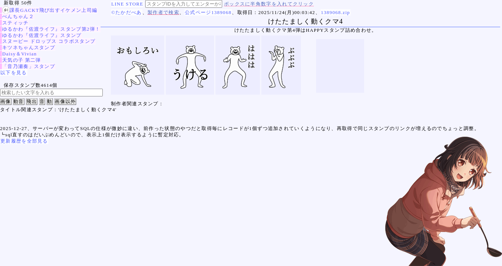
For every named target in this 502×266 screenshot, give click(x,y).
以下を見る (13, 72)
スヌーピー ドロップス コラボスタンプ (48, 41)
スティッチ (15, 22)
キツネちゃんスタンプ (28, 47)
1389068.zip (335, 12)
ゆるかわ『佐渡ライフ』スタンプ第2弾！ (51, 29)
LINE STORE (127, 4)
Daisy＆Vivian (19, 54)
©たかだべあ (126, 12)
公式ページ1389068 (208, 12)
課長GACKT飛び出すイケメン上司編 (49, 10)
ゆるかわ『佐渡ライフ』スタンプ (42, 35)
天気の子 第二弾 (21, 60)
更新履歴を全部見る (24, 141)
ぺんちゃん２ (18, 16)
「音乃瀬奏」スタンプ (28, 66)
